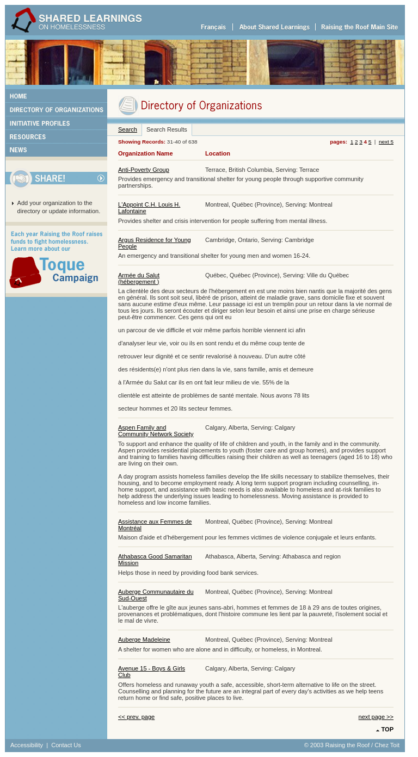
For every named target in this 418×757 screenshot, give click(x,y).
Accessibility (26, 745)
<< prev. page (136, 716)
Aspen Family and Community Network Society (156, 430)
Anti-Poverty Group (143, 169)
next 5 (386, 142)
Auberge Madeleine (144, 639)
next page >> (376, 716)
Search (127, 129)
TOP (388, 729)
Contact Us (66, 745)
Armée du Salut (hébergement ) (138, 278)
